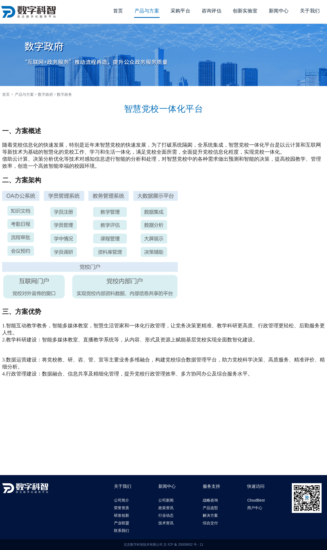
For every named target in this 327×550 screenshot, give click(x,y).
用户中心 (254, 508)
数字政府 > (47, 95)
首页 (118, 11)
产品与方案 (147, 11)
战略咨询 (210, 500)
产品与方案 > (26, 95)
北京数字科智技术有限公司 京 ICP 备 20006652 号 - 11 (163, 544)
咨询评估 (211, 11)
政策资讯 (166, 508)
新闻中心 (279, 11)
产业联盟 (121, 523)
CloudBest (256, 500)
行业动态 (166, 515)
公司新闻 (166, 500)
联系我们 (121, 530)
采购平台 (180, 11)
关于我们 (310, 11)
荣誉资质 (121, 508)
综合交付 (210, 523)
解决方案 (210, 515)
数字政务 (64, 95)
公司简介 (121, 500)
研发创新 (121, 515)
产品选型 (210, 508)
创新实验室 (245, 11)
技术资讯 (166, 523)
